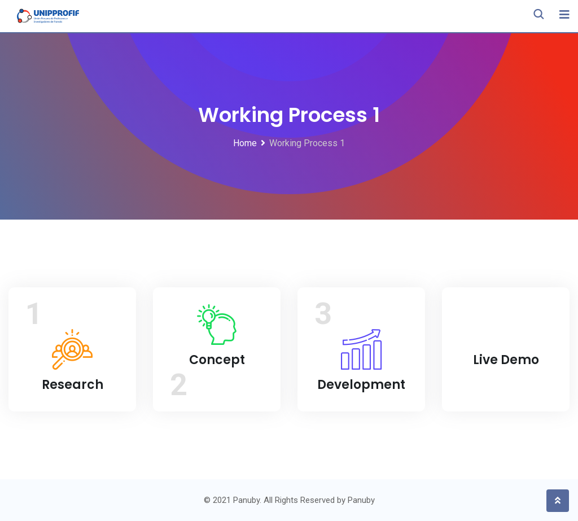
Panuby (361, 500)
